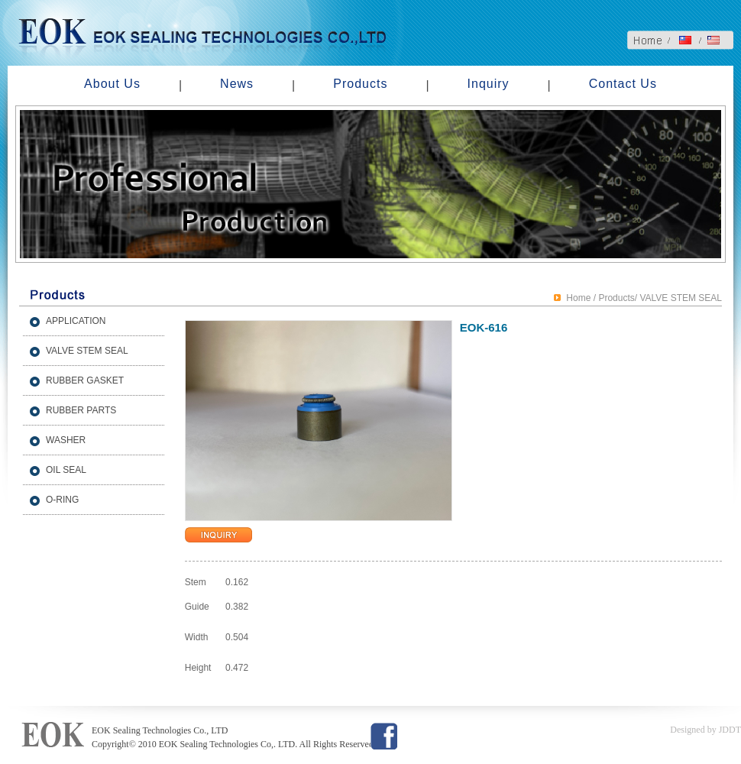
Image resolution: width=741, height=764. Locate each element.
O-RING (62, 499)
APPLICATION (75, 321)
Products (360, 83)
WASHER (66, 440)
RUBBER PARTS (81, 410)
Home (578, 298)
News (237, 83)
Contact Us (623, 83)
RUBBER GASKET (85, 380)
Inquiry (489, 83)
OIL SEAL (66, 470)
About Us (112, 83)
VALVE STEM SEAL (87, 350)
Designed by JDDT (705, 729)
